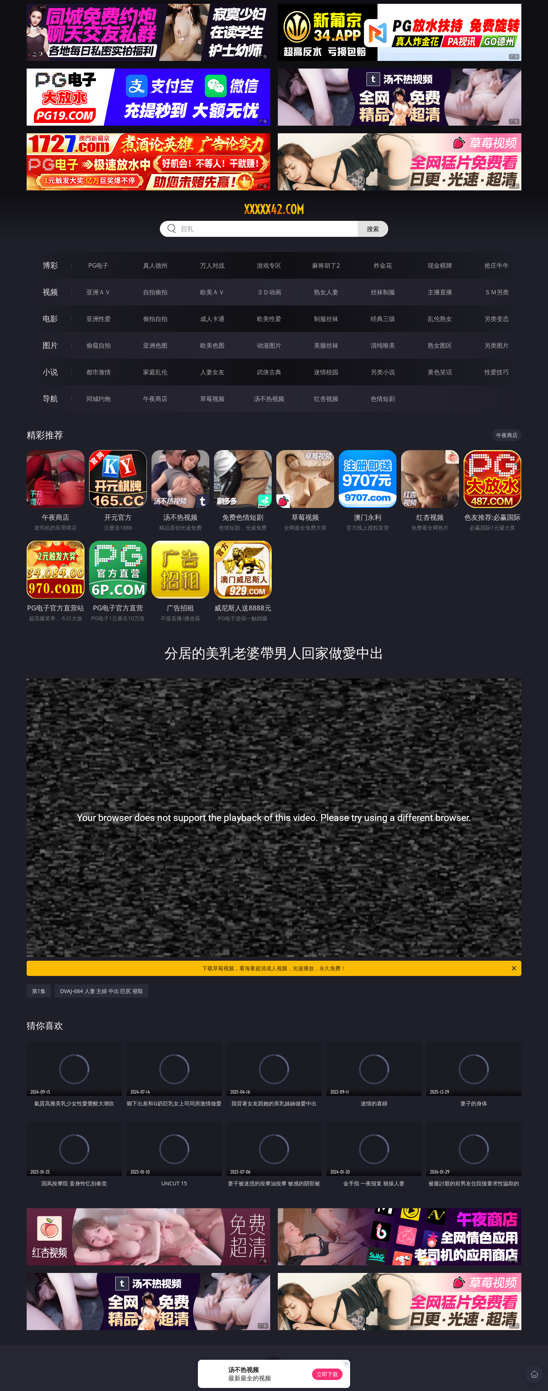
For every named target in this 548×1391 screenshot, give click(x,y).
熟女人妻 (326, 292)
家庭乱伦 (155, 372)
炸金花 (383, 265)
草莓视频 (212, 398)
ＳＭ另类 (496, 292)
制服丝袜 (326, 319)
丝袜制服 (383, 292)
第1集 (39, 991)
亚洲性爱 (98, 319)
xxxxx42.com (274, 209)
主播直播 (440, 292)
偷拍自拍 (155, 319)
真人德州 (155, 265)
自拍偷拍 (155, 292)
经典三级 (383, 319)
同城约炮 (98, 398)
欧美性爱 (269, 319)
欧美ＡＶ (212, 292)
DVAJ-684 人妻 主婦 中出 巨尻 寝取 (101, 991)
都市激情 (98, 372)
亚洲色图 (155, 345)
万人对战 (212, 265)
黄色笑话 (440, 372)
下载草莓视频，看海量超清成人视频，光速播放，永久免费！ (360, 968)
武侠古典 (269, 372)
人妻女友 (212, 372)
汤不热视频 (269, 398)
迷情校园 (326, 372)
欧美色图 (212, 345)
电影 (50, 318)
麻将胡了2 (326, 265)
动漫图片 (269, 345)
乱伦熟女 (440, 319)
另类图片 (496, 345)
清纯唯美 (383, 345)
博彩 (50, 265)
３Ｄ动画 (269, 292)
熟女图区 (440, 345)
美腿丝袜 (326, 345)
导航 (50, 398)
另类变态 (496, 319)
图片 (50, 345)
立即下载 (327, 1374)
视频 (50, 292)
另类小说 (383, 372)
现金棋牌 (440, 265)
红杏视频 (326, 398)
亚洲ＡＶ (98, 292)
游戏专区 (269, 265)
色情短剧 (383, 398)
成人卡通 (212, 319)
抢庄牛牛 (496, 265)
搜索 (373, 229)
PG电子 (98, 265)
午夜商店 (155, 398)
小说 (50, 372)
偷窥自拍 (98, 345)
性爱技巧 (496, 372)
